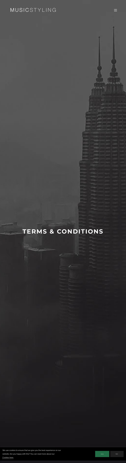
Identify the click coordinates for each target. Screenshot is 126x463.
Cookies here (7, 457)
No (117, 454)
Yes (102, 454)
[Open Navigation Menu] (115, 10)
